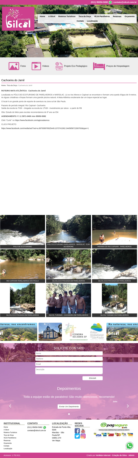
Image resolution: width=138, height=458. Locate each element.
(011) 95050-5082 (99, 2)
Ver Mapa (56, 440)
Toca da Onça (85, 16)
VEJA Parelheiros (102, 16)
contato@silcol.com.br (125, 2)
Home (42, 16)
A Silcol (51, 16)
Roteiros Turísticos (66, 16)
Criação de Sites (119, 455)
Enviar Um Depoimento (69, 406)
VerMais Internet (103, 455)
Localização (92, 21)
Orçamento (129, 16)
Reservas (117, 16)
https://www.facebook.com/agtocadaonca (32, 120)
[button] (10, 406)
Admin (131, 455)
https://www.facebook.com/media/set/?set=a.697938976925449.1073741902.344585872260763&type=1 (45, 128)
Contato (80, 21)
